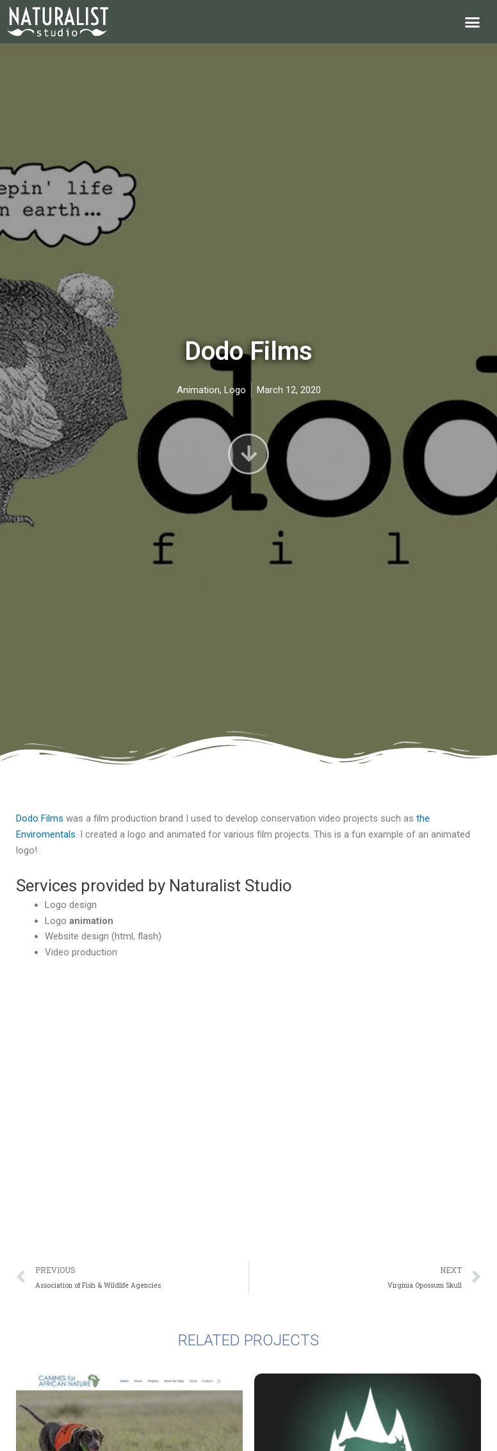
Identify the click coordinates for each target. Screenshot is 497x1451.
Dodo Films (39, 818)
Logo (235, 390)
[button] (472, 22)
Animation (198, 390)
